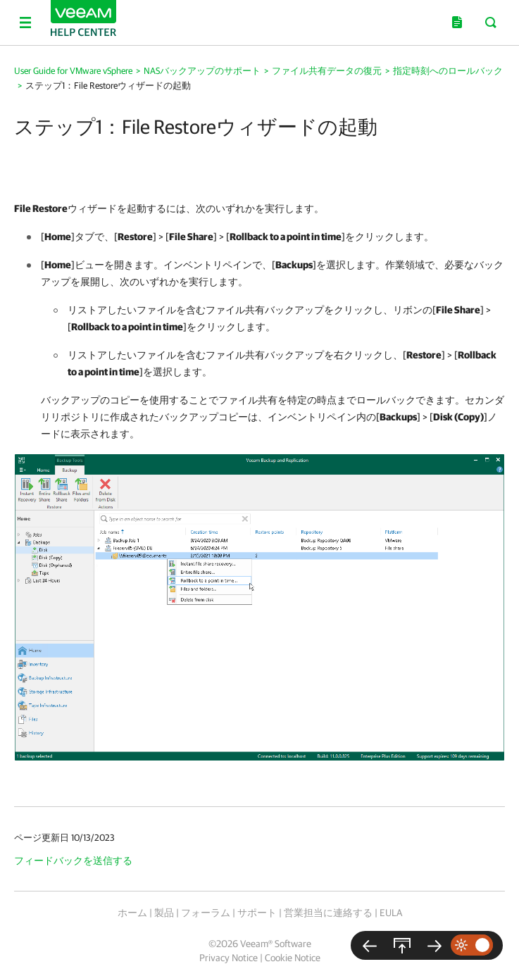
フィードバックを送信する (73, 860)
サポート (257, 912)
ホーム (132, 912)
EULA (391, 912)
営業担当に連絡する (328, 912)
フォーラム (205, 912)
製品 (164, 912)
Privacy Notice (228, 957)
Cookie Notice (292, 957)
